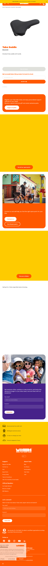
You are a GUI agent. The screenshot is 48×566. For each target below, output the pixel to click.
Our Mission (26, 466)
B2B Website (5, 491)
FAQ (3, 469)
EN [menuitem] (23, 456)
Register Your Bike (6, 464)
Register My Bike (11, 107)
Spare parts (8, 7)
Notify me (24, 81)
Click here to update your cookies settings (24, 560)
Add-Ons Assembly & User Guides (10, 479)
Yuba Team (26, 472)
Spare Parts (5, 472)
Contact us (10, 219)
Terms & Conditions (7, 477)
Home (3, 7)
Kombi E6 (13, 7)
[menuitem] (24, 456)
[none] (24, 456)
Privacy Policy (5, 474)
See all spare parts (12, 224)
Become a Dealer (6, 488)
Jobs (25, 474)
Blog (25, 464)
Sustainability (27, 469)
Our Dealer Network (7, 486)
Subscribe (9, 412)
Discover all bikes (24, 276)
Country (7, 403)
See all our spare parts (24, 167)
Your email (7, 396)
